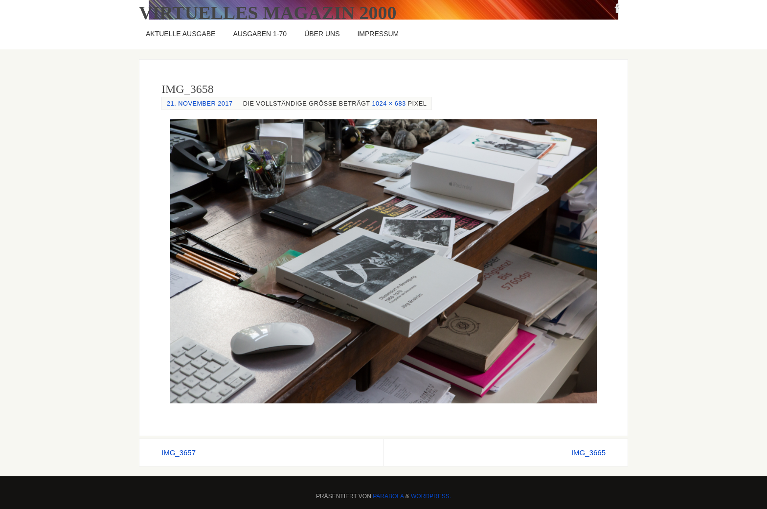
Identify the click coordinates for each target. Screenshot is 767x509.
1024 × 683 (389, 103)
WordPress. (431, 496)
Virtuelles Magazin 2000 (268, 13)
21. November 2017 (200, 103)
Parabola (388, 496)
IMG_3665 (588, 452)
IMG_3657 (178, 452)
